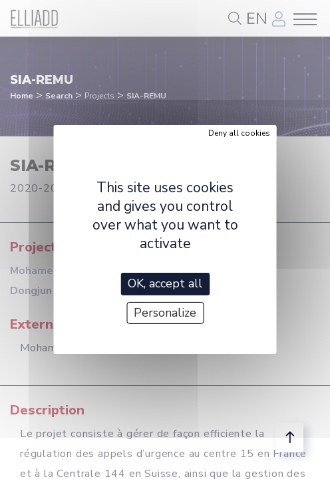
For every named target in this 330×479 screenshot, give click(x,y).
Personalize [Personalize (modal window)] (165, 313)
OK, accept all (165, 283)
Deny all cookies (239, 133)
